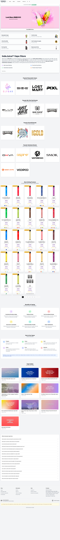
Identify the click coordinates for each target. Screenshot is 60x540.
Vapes (43, 1)
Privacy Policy (18, 494)
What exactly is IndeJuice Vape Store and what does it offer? (30, 439)
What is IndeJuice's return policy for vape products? (30, 458)
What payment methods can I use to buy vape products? (30, 463)
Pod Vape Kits (3, 494)
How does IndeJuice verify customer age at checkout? (30, 473)
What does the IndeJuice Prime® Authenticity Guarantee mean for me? (30, 446)
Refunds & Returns (33, 491)
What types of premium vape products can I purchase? (30, 441)
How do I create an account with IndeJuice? (30, 466)
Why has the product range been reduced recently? (30, 478)
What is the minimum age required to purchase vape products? (30, 471)
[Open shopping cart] (58, 1)
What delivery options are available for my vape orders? (30, 453)
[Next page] (39, 297)
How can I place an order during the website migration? (30, 451)
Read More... (4, 71)
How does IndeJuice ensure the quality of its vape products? (30, 461)
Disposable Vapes (3, 491)
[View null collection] (8, 88)
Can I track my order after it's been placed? (30, 468)
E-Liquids (48, 1)
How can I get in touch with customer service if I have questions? (30, 456)
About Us (53, 1)
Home (39, 1)
